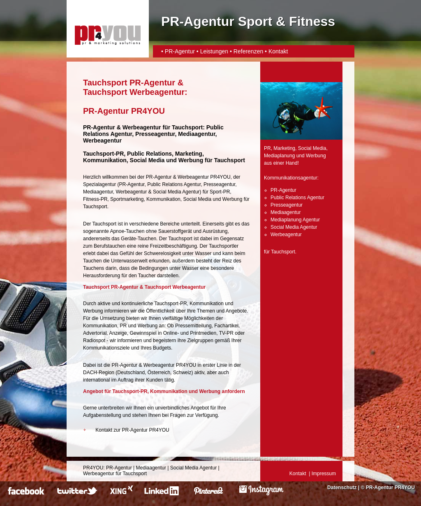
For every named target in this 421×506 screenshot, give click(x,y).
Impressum (324, 473)
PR (267, 148)
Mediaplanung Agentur (295, 220)
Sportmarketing (126, 199)
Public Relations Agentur (174, 184)
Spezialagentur (99, 184)
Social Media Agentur (176, 192)
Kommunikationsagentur (290, 178)
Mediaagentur (98, 192)
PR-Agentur (180, 51)
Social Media (197, 199)
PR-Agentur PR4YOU (390, 487)
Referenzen (248, 51)
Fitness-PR (95, 199)
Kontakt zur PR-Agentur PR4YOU (132, 430)
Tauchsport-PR (103, 153)
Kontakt (278, 51)
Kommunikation (163, 199)
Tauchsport (187, 127)
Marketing (284, 148)
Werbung (232, 199)
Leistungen (214, 51)
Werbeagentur (142, 127)
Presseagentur (219, 184)
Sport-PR (220, 192)
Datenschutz (341, 487)
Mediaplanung (279, 156)
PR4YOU (93, 468)
